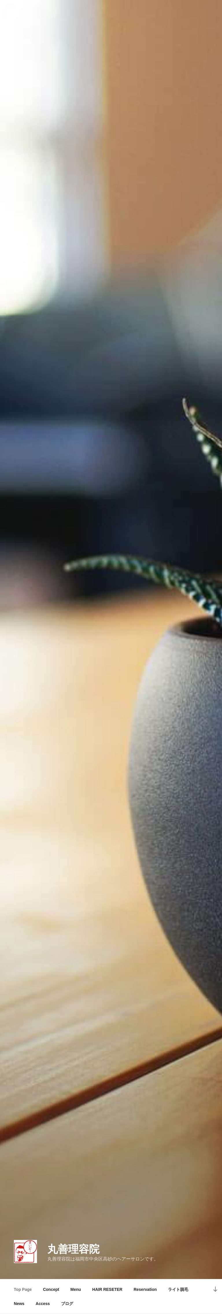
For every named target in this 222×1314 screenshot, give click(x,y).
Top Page (23, 1289)
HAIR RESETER (107, 1289)
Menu (76, 1289)
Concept (51, 1289)
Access (43, 1303)
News (19, 1303)
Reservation (145, 1289)
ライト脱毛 (178, 1289)
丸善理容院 (73, 1249)
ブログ (67, 1303)
